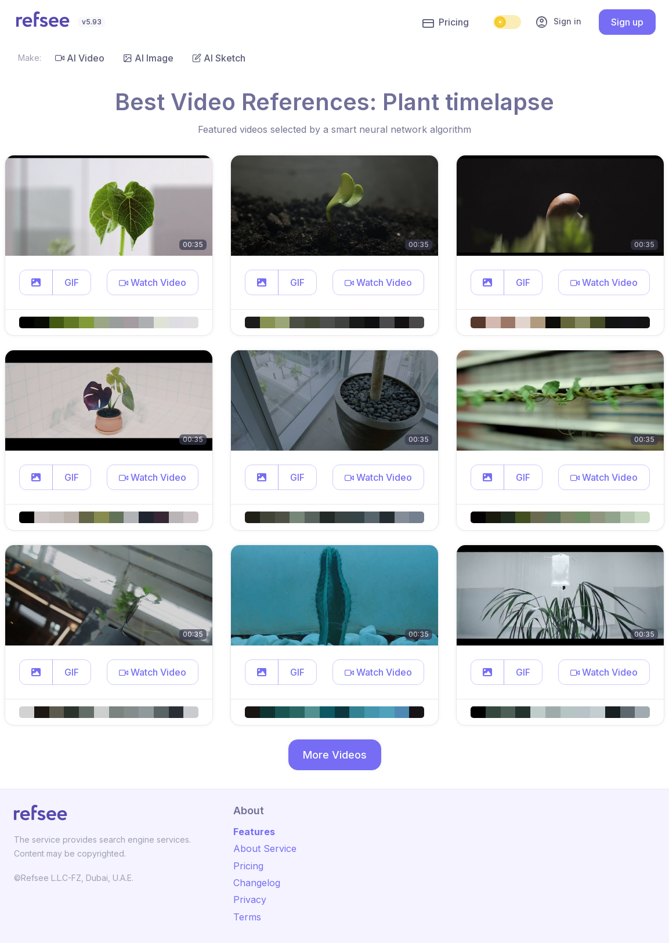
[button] (36, 282)
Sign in (558, 22)
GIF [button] (71, 282)
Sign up (627, 22)
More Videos (335, 755)
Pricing (445, 22)
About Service (264, 848)
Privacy (249, 899)
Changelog (256, 882)
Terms (247, 917)
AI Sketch (218, 58)
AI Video (79, 58)
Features (254, 831)
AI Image (148, 58)
